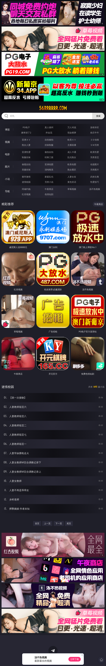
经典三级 (49, 157)
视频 (7, 142)
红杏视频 (26, 194)
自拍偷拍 (49, 139)
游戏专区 (94, 127)
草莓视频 (71, 189)
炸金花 (49, 132)
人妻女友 (71, 176)
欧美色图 (71, 164)
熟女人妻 (26, 144)
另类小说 (49, 181)
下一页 (58, 523)
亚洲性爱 (26, 152)
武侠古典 (94, 176)
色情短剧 (49, 194)
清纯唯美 (49, 169)
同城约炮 (26, 189)
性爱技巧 (94, 181)
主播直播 (71, 144)
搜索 (98, 115)
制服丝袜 (26, 157)
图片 (7, 166)
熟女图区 (71, 169)
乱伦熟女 (71, 157)
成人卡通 (71, 152)
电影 (7, 154)
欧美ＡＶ (71, 139)
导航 (7, 191)
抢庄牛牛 (94, 132)
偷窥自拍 (26, 164)
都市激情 (26, 176)
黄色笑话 (71, 181)
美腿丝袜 (26, 169)
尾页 (69, 523)
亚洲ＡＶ (26, 139)
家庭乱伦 (49, 176)
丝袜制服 (49, 144)
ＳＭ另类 (94, 144)
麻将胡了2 (26, 132)
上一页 (47, 523)
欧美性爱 (94, 152)
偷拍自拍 (49, 152)
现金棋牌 (71, 132)
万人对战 (71, 127)
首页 (37, 523)
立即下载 (74, 659)
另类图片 (94, 169)
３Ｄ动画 (94, 139)
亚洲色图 (49, 164)
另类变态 (94, 157)
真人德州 (49, 127)
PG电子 (26, 127)
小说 (7, 179)
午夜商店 (49, 189)
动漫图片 (94, 164)
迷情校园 (26, 181)
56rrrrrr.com (53, 108)
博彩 (7, 129)
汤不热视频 (94, 189)
